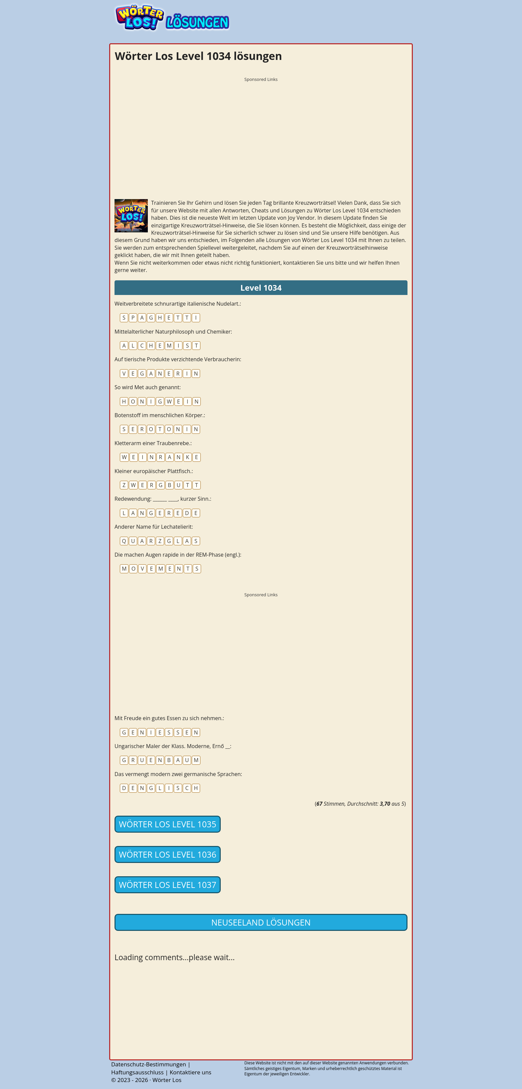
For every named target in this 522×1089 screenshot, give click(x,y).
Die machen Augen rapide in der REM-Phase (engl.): (178, 554)
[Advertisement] (261, 131)
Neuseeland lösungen (261, 922)
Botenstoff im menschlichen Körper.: (160, 415)
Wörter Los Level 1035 (167, 824)
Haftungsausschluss (137, 1072)
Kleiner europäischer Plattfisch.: (154, 471)
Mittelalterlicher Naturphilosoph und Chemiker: (173, 331)
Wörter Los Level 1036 (167, 854)
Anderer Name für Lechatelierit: (154, 526)
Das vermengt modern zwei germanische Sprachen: (178, 774)
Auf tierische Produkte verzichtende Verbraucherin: (178, 359)
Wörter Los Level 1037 (167, 884)
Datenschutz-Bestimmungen (148, 1064)
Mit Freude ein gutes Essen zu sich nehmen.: (169, 718)
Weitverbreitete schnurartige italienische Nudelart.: (178, 303)
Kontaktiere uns (190, 1072)
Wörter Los (166, 1080)
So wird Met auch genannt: (148, 387)
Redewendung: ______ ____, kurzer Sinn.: (163, 498)
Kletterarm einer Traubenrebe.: (153, 443)
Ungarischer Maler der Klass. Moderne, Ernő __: (173, 746)
